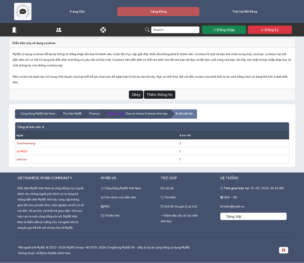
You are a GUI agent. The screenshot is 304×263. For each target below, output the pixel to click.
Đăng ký (270, 30)
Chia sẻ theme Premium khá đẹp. (137, 113)
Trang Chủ (77, 11)
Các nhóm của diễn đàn (120, 197)
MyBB (41, 247)
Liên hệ (169, 188)
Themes (94, 113)
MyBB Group (75, 247)
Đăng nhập (224, 30)
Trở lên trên (112, 215)
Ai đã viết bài (184, 113)
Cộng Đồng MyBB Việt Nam (37, 113)
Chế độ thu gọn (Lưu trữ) (180, 206)
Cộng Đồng (158, 11)
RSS (107, 206)
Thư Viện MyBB (72, 113)
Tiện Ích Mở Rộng (244, 11)
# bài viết (185, 135)
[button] (283, 250)
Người (19, 135)
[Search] (175, 29)
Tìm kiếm (168, 197)
